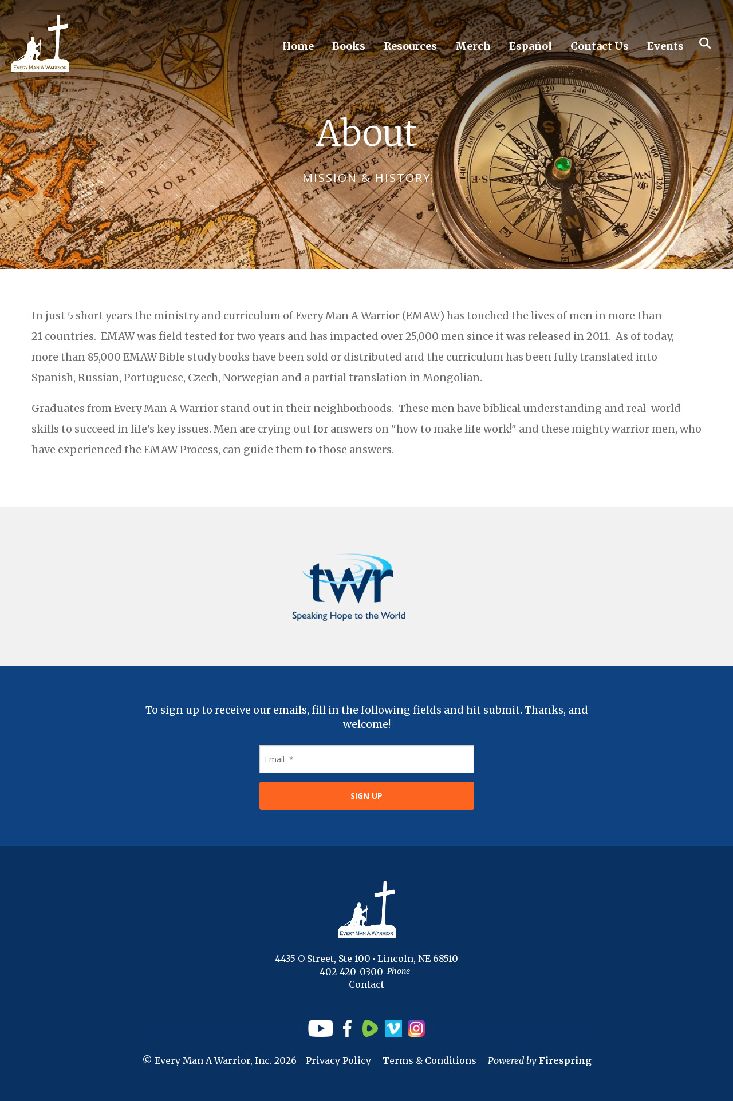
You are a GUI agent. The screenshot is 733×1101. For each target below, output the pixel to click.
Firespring (565, 1060)
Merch (473, 46)
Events (665, 46)
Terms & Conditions (429, 1060)
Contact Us (599, 46)
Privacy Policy (338, 1060)
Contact (366, 984)
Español (530, 46)
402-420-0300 (351, 971)
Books (348, 46)
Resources (410, 46)
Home (298, 46)
